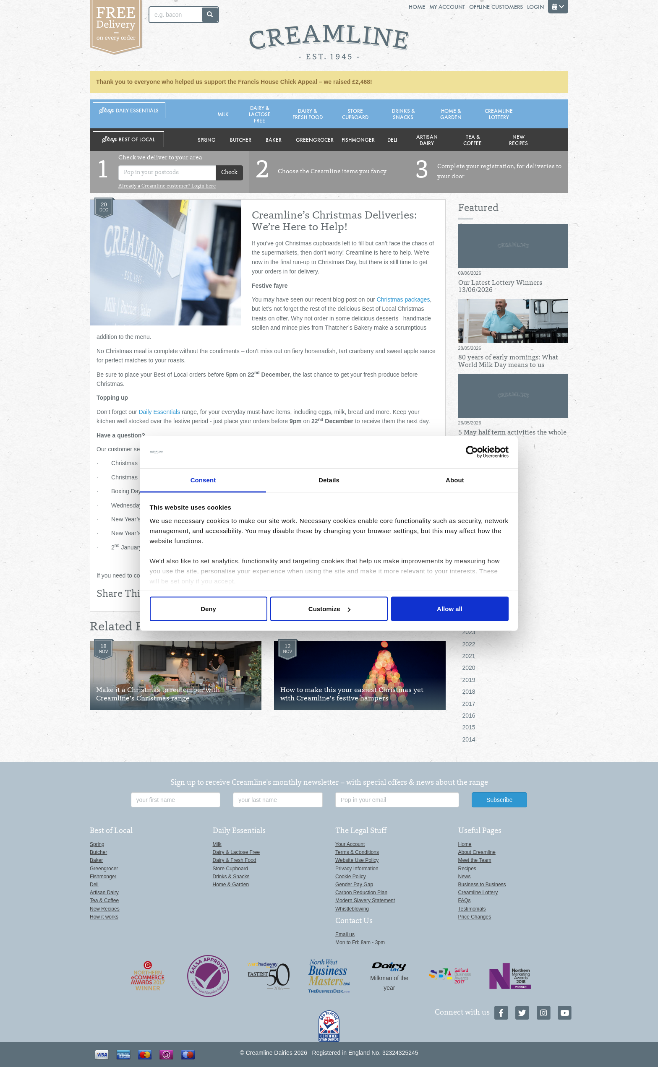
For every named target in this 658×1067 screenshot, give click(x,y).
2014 (468, 739)
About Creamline (477, 852)
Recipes (467, 869)
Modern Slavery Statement (365, 900)
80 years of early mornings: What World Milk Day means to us (508, 361)
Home (417, 6)
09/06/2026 (469, 273)
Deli (392, 139)
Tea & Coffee (472, 139)
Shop (129, 110)
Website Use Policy (357, 860)
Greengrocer (315, 139)
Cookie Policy (350, 877)
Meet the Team (474, 860)
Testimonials (472, 909)
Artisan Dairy (427, 139)
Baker (274, 139)
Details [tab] (329, 479)
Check (229, 173)
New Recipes (518, 139)
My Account (447, 6)
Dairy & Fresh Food (307, 113)
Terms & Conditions (357, 852)
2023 (468, 632)
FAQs (464, 900)
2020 (468, 667)
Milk (223, 113)
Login (535, 6)
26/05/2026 (469, 422)
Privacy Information (357, 869)
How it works (104, 917)
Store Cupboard (355, 113)
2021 (468, 656)
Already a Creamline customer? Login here (167, 186)
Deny (208, 608)
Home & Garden (451, 113)
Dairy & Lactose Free (260, 114)
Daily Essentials (159, 412)
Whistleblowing (352, 909)
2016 (468, 715)
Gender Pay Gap (354, 884)
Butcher (240, 139)
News (464, 877)
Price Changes (474, 917)
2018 (468, 691)
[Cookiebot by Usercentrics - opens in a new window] (472, 452)
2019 (468, 680)
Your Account (350, 844)
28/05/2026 (469, 348)
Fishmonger (358, 139)
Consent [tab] (203, 479)
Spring (207, 139)
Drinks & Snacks (403, 113)
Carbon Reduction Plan (361, 892)
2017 (468, 703)
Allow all (449, 608)
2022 (468, 644)
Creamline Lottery (499, 113)
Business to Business (482, 884)
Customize (329, 608)
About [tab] (455, 479)
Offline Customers (496, 6)
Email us (345, 934)
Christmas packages (403, 299)
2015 (468, 727)
